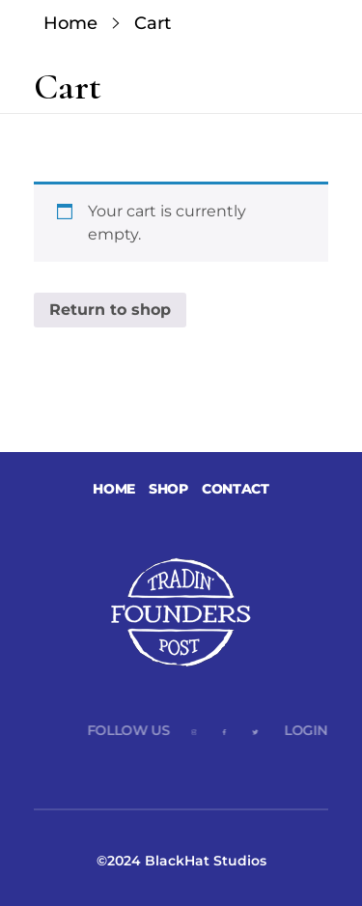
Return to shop (110, 309)
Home (70, 23)
